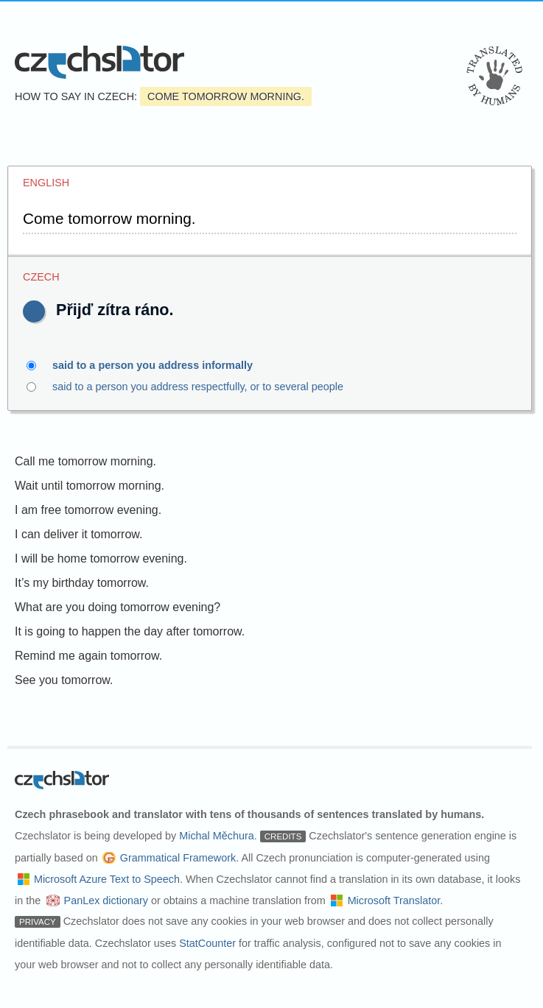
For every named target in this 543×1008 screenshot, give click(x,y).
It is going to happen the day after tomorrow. (130, 631)
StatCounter (207, 943)
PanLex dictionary (106, 900)
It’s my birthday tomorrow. (82, 583)
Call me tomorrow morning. (85, 461)
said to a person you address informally (161, 365)
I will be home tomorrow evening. (101, 558)
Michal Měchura (216, 836)
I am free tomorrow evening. (88, 510)
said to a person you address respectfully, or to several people (228, 386)
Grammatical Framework (178, 858)
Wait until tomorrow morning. (89, 485)
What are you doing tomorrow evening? (117, 607)
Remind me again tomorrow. (88, 655)
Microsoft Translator (394, 900)
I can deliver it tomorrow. (78, 534)
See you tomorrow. (64, 680)
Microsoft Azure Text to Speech (107, 879)
